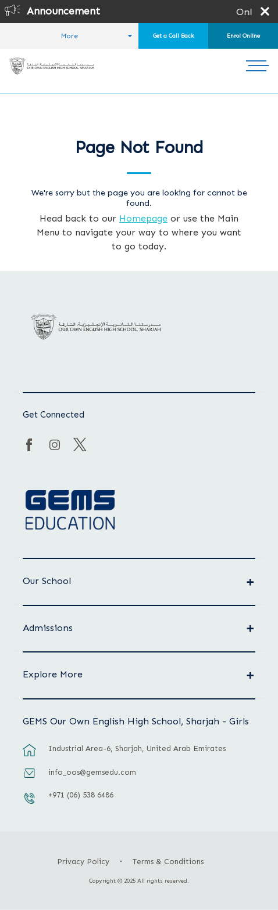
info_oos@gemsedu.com (92, 772)
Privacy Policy (83, 861)
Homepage (143, 218)
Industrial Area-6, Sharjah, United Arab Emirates (137, 748)
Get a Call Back (173, 35)
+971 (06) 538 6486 (80, 795)
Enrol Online (243, 35)
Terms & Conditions (168, 861)
